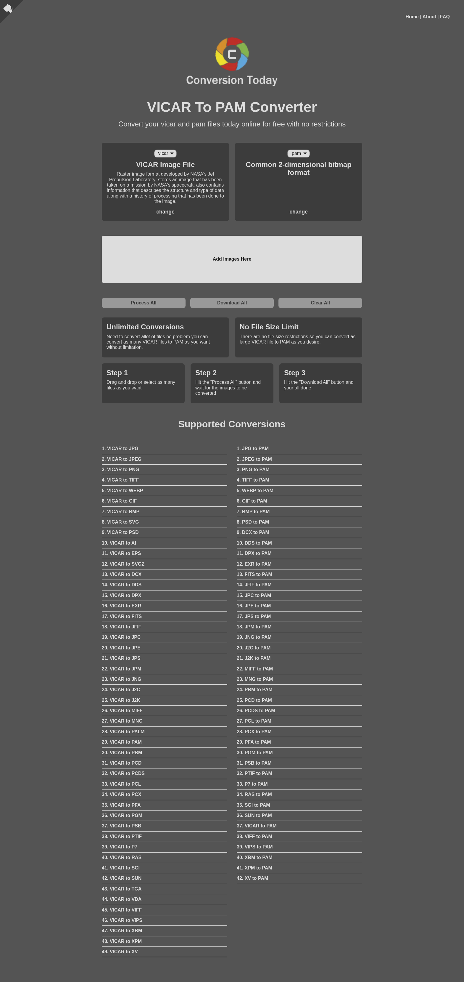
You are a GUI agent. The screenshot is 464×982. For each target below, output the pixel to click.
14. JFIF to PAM (254, 584)
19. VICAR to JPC (121, 637)
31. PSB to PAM (254, 763)
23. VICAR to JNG (121, 679)
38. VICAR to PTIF (122, 836)
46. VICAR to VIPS (122, 920)
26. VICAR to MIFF (122, 710)
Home (411, 16)
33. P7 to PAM (252, 784)
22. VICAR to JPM (121, 668)
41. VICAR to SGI (121, 867)
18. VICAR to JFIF (121, 626)
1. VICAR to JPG (120, 448)
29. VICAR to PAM (122, 741)
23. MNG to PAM (255, 679)
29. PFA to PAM (254, 741)
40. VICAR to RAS (121, 857)
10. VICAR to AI (119, 542)
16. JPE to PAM (254, 605)
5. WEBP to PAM (255, 490)
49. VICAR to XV (120, 951)
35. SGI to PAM (253, 805)
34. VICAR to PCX (121, 794)
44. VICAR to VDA (121, 899)
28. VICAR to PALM (123, 731)
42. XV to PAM (252, 878)
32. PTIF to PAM (254, 773)
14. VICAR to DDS (121, 584)
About (429, 16)
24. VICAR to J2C (121, 689)
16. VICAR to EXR (121, 605)
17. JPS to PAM (254, 616)
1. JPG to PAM (253, 448)
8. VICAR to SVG (120, 521)
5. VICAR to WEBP (122, 490)
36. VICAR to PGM (122, 815)
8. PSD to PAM (253, 521)
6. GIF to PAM (252, 500)
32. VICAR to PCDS (123, 773)
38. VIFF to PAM (254, 836)
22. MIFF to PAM (255, 668)
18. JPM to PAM (254, 626)
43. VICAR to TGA (121, 888)
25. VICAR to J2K (121, 700)
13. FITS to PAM (254, 574)
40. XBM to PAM (255, 857)
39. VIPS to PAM (255, 846)
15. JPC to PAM (254, 595)
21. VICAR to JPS (121, 658)
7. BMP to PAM (253, 511)
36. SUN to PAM (254, 815)
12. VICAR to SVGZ (123, 564)
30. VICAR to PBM (122, 752)
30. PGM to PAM (255, 752)
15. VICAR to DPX (121, 595)
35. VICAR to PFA (121, 805)
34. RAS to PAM (254, 794)
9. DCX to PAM (253, 532)
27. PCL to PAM (254, 720)
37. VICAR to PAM (257, 825)
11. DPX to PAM (254, 553)
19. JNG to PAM (254, 637)
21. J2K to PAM (253, 658)
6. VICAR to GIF (119, 500)
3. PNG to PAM (253, 469)
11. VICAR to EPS (121, 553)
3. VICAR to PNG (120, 469)
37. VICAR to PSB (121, 825)
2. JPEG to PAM (254, 459)
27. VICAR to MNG (122, 720)
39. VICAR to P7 (119, 846)
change (165, 212)
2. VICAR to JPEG (121, 459)
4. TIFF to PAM (253, 479)
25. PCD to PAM (254, 700)
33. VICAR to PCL (121, 784)
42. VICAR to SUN (121, 878)
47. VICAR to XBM (122, 930)
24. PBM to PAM (255, 689)
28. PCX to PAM (254, 731)
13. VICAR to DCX (121, 574)
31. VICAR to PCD (121, 763)
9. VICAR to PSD (120, 532)
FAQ (445, 16)
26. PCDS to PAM (256, 710)
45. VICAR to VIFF (122, 909)
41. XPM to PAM (254, 867)
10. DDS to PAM (254, 542)
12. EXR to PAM (254, 564)
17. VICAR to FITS (122, 616)
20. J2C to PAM (253, 647)
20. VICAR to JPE (121, 647)
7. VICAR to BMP (120, 511)
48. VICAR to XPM (122, 941)
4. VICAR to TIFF (120, 479)
